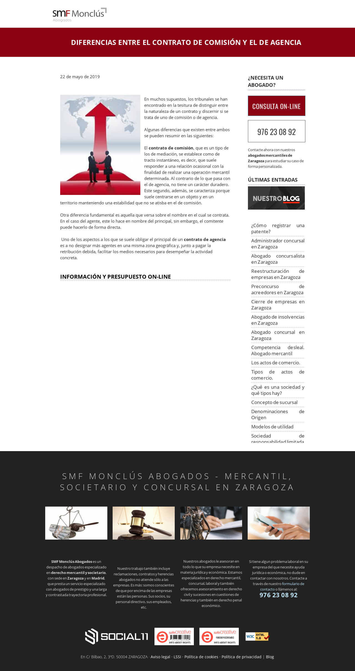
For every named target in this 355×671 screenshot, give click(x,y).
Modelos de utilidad (272, 426)
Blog (270, 656)
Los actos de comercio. (275, 362)
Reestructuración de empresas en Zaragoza (278, 274)
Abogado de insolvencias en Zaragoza (278, 320)
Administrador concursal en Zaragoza (278, 243)
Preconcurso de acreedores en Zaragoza (278, 289)
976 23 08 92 (276, 131)
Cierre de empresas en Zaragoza (278, 304)
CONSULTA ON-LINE (276, 106)
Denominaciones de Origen (278, 414)
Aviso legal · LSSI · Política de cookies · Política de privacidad (206, 656)
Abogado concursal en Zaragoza (278, 335)
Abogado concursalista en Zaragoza (278, 259)
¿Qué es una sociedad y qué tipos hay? (278, 390)
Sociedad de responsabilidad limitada (278, 439)
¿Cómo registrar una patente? (278, 228)
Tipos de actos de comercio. (278, 374)
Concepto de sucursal (274, 402)
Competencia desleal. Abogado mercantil (278, 350)
